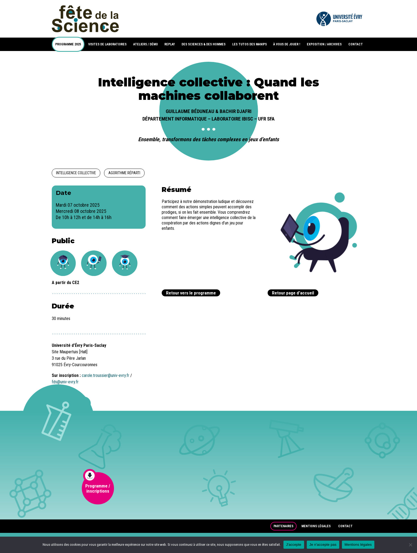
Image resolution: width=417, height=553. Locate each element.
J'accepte (293, 545)
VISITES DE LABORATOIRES (107, 44)
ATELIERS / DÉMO (145, 44)
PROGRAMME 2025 (68, 44)
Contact (345, 526)
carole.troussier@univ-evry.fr (105, 375)
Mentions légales (316, 526)
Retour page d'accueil (293, 293)
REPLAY (169, 44)
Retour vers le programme (191, 293)
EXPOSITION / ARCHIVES (324, 44)
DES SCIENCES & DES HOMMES (204, 44)
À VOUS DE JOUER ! (286, 44)
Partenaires (283, 526)
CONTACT (355, 44)
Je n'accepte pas (323, 545)
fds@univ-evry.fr (65, 381)
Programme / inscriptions (96, 483)
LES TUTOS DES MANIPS (249, 44)
